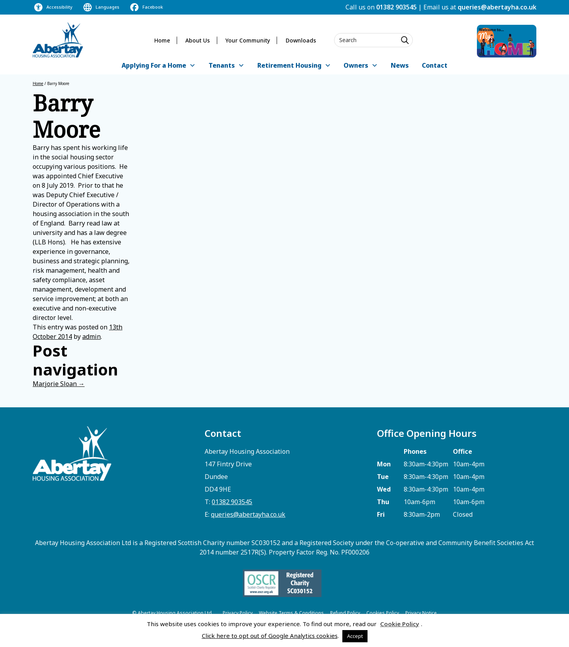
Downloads (301, 40)
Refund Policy (345, 613)
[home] (58, 39)
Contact (434, 65)
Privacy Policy (238, 613)
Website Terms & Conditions (291, 613)
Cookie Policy (399, 624)
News (400, 65)
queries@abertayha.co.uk (497, 7)
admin (91, 336)
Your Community (247, 40)
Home (162, 40)
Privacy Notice (421, 613)
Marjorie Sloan (59, 383)
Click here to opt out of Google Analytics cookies (270, 636)
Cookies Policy (382, 613)
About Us (197, 40)
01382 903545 (396, 7)
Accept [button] (355, 636)
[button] (158, 65)
